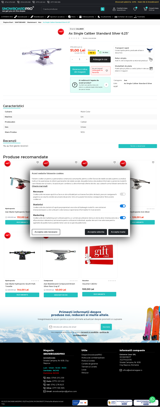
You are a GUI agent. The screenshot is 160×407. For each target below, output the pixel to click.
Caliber (80, 29)
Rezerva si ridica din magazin (79, 70)
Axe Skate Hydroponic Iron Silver (135, 212)
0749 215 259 (25, 2)
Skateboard (31, 22)
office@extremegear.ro (132, 370)
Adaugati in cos (61, 295)
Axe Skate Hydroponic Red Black (19, 212)
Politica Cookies (88, 361)
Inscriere (106, 327)
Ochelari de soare (124, 16)
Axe (39, 22)
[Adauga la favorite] (106, 70)
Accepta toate (118, 232)
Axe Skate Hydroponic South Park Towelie (20, 285)
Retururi (85, 373)
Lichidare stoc (7, 17)
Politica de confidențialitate (93, 358)
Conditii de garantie (90, 364)
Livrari (84, 370)
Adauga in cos (100, 59)
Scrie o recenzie (89, 38)
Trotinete (139, 16)
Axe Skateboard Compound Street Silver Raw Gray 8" (59, 285)
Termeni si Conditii (89, 367)
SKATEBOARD (20, 22)
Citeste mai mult (40, 186)
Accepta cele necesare (46, 232)
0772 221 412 (40, 2)
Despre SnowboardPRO (92, 355)
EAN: (115, 83)
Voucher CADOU (89, 284)
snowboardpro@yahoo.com (65, 391)
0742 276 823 (10, 2)
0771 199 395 (55, 2)
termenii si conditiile (89, 332)
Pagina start (8, 22)
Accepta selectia (96, 232)
